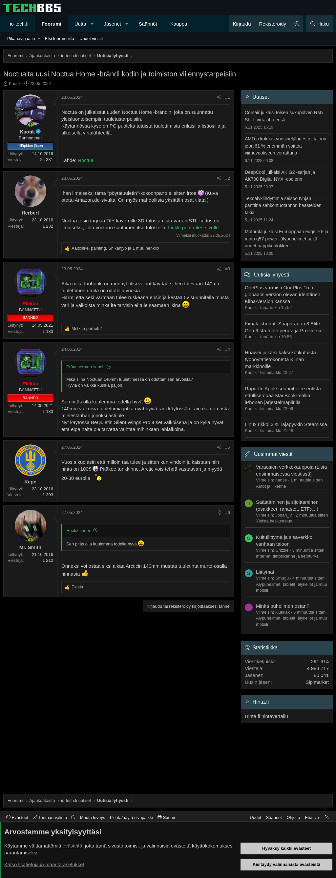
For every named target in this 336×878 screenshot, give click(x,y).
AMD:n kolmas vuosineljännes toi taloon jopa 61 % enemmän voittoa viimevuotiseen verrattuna (285, 145)
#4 (227, 349)
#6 (227, 512)
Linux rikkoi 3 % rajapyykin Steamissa (286, 424)
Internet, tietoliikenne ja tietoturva (287, 556)
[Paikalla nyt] (30, 125)
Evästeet (17, 817)
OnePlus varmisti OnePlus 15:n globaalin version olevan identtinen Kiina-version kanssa (282, 294)
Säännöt (148, 24)
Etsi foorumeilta (59, 38)
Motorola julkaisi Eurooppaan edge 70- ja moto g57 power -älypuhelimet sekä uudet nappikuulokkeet (286, 238)
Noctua (86, 160)
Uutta (80, 24)
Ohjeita (293, 817)
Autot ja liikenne (271, 486)
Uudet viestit (91, 38)
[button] (92, 23)
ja (87, 328)
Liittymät (265, 572)
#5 (227, 447)
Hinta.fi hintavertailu (266, 716)
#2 (227, 178)
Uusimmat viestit (273, 454)
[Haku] (319, 23)
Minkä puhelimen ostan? (282, 606)
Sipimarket (317, 682)
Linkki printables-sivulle (193, 227)
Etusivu (312, 817)
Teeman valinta (50, 817)
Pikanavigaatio (21, 38)
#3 (227, 268)
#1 (227, 97)
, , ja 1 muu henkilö (115, 248)
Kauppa (178, 24)
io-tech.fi (19, 24)
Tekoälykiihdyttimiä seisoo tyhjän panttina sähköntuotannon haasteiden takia (283, 205)
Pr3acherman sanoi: (85, 366)
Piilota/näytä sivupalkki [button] (131, 817)
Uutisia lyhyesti (271, 274)
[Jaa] (218, 97)
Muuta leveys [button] (92, 817)
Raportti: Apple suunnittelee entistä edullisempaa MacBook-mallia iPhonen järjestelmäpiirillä (283, 395)
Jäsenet (112, 24)
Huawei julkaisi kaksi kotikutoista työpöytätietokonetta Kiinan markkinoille (280, 359)
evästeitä (72, 845)
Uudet (255, 817)
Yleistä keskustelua (274, 521)
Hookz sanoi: (78, 530)
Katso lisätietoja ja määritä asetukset (44, 864)
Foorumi (51, 24)
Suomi (166, 817)
